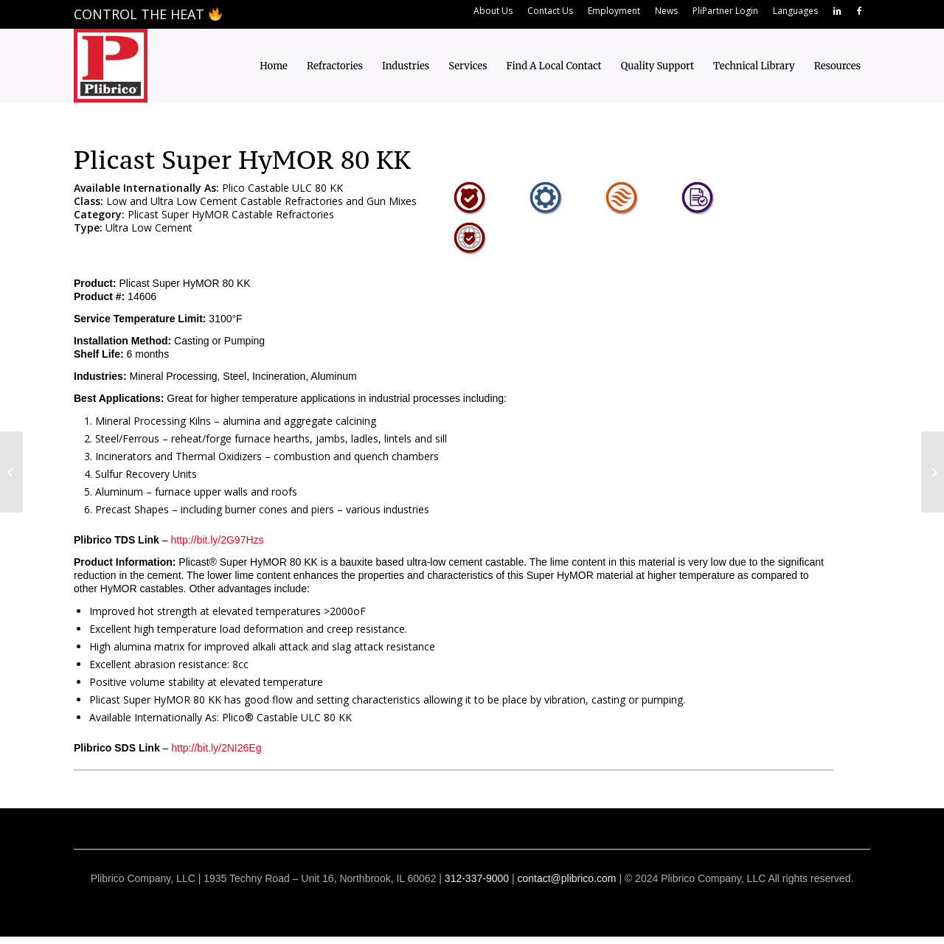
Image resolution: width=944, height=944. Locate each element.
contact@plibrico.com (566, 878)
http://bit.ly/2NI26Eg (216, 748)
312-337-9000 (477, 878)
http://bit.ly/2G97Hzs (216, 540)
